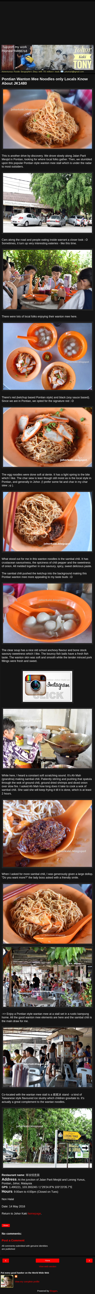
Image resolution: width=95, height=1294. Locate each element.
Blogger (53, 1291)
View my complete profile (27, 1281)
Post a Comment (13, 1240)
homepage (34, 1213)
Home (47, 1261)
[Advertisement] (47, 23)
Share (5, 1225)
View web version (47, 1266)
